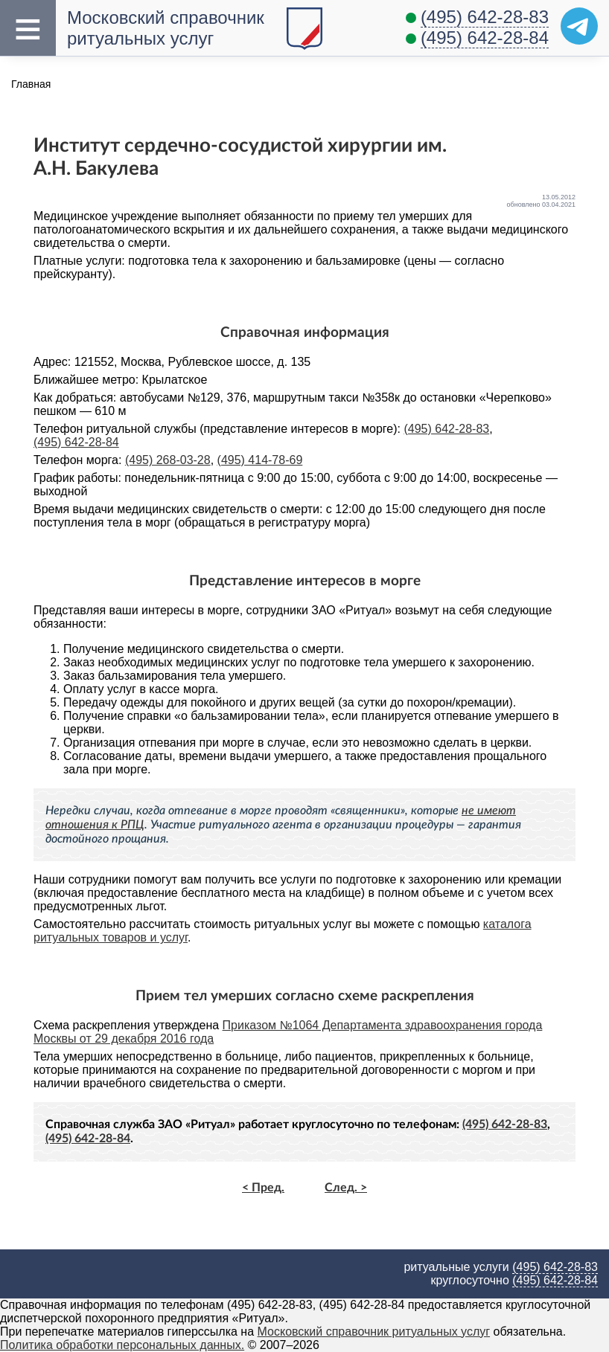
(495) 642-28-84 (485, 38)
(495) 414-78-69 (260, 460)
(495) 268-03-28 (168, 460)
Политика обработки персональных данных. (122, 1345)
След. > (346, 1188)
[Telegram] (579, 26)
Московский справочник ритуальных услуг (374, 1331)
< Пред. (263, 1188)
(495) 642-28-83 (485, 17)
